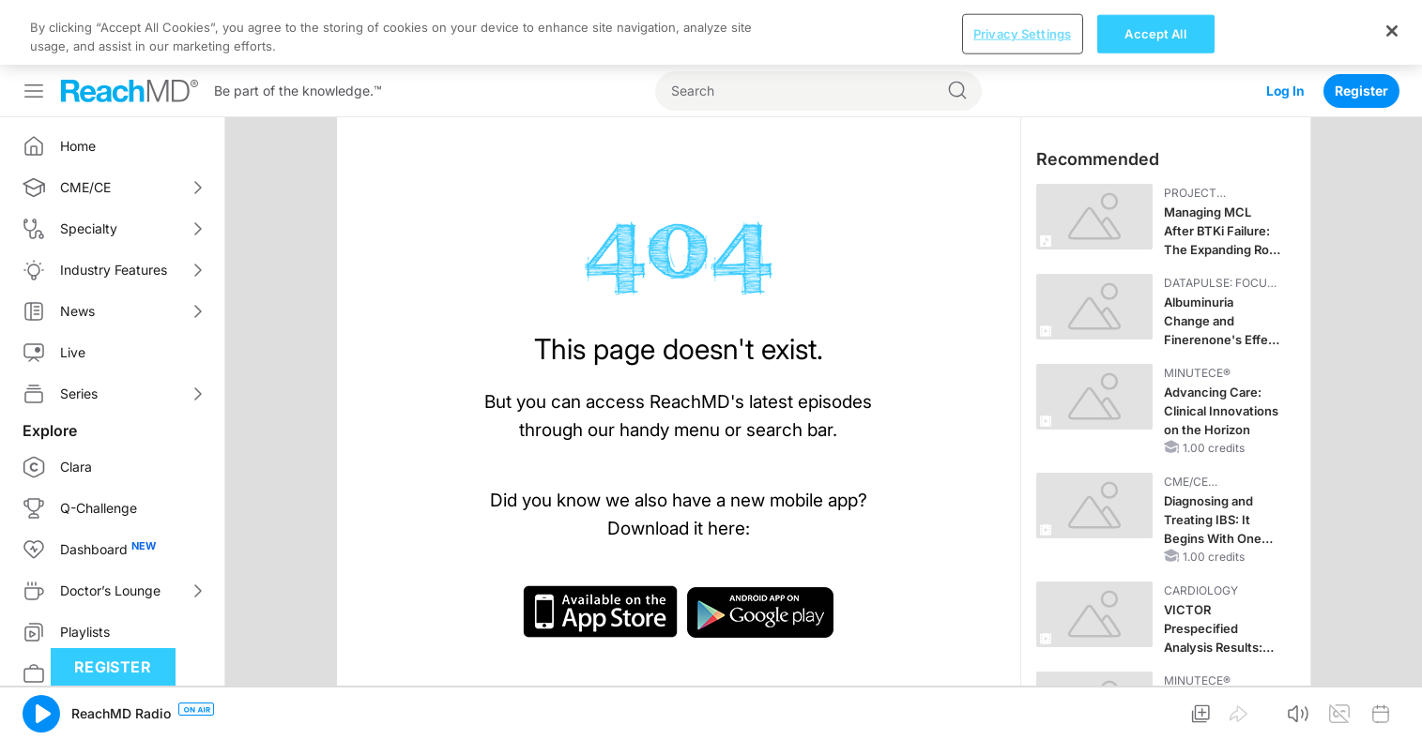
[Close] (1392, 31)
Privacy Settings (1022, 32)
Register (1361, 90)
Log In (1285, 90)
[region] (711, 32)
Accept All (1154, 32)
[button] (41, 713)
